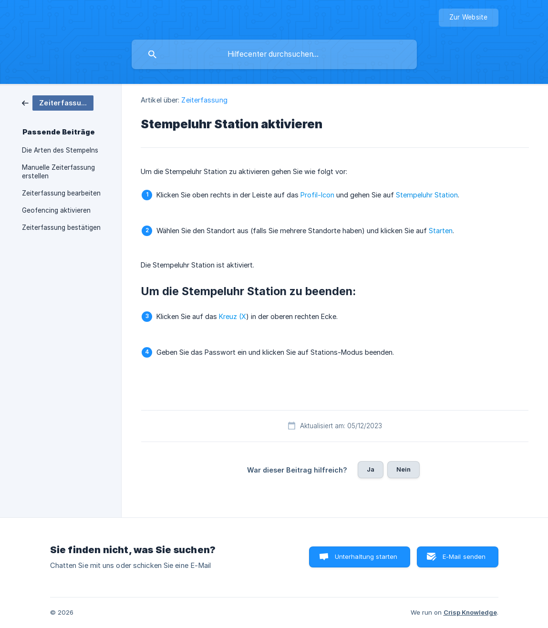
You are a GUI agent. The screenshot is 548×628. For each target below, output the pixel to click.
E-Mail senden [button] (464, 556)
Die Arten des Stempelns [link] (60, 150)
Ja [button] (370, 469)
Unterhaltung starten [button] (366, 556)
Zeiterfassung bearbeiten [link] (61, 193)
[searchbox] (274, 54)
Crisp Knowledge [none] (470, 612)
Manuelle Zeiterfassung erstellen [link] (58, 172)
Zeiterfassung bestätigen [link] (61, 227)
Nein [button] (403, 469)
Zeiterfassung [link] (204, 100)
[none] (468, 18)
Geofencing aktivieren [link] (56, 210)
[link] (57, 102)
